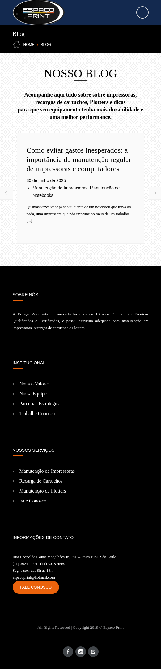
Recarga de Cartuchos (41, 481)
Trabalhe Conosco (37, 413)
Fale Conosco (33, 500)
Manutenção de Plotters (42, 490)
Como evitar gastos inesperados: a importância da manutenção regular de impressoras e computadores (79, 159)
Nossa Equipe (33, 393)
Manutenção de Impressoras (60, 187)
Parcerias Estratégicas (41, 403)
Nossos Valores (34, 383)
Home (29, 44)
